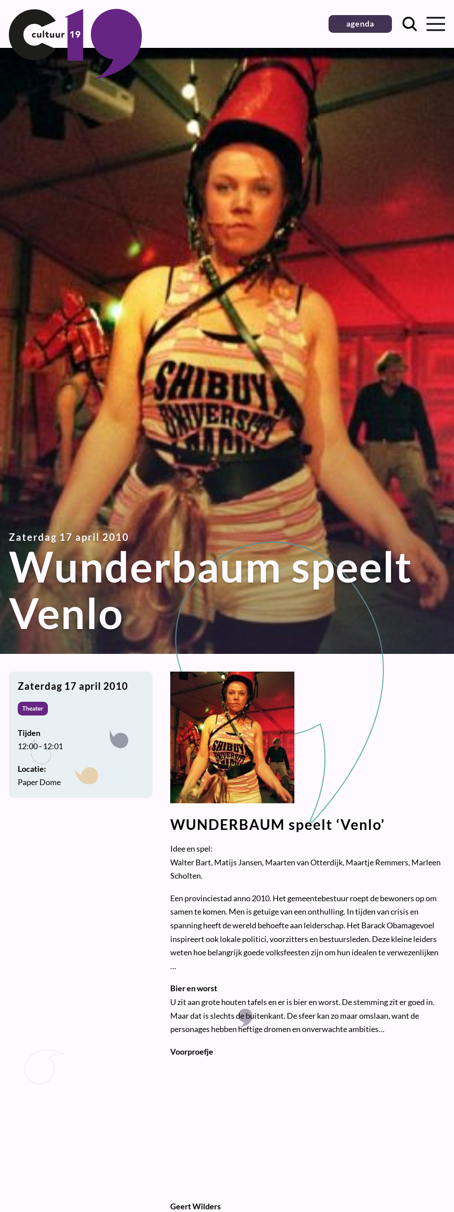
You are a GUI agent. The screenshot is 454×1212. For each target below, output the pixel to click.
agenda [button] (360, 23)
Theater (32, 708)
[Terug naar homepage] (75, 76)
